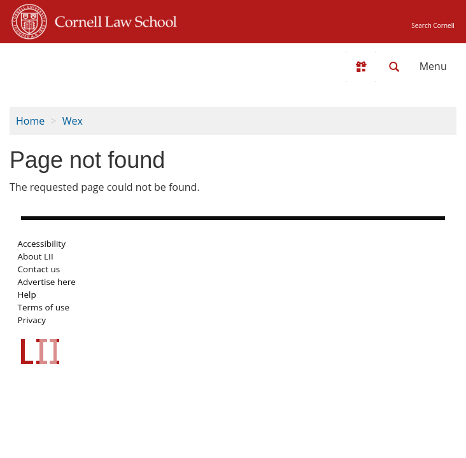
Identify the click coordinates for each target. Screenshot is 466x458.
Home (30, 121)
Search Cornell (432, 25)
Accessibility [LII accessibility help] (42, 243)
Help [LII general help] (27, 294)
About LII (35, 256)
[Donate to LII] (361, 67)
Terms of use (43, 307)
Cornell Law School (112, 19)
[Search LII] (394, 67)
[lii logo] (61, 63)
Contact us (39, 269)
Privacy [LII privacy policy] (32, 320)
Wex (72, 121)
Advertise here (47, 282)
